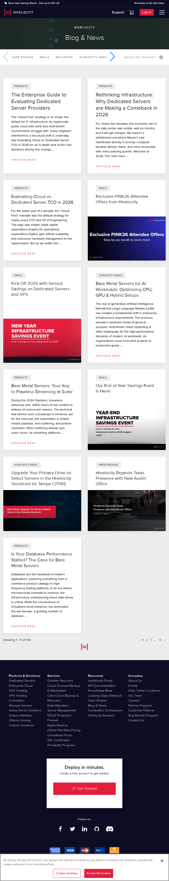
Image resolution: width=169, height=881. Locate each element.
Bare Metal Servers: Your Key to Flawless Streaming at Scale (42, 388)
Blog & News (97, 705)
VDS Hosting (18, 690)
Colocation (16, 700)
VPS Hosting (18, 696)
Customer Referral (141, 710)
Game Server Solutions (25, 710)
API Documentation (102, 686)
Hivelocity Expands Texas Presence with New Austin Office (121, 478)
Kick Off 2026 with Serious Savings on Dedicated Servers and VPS (40, 289)
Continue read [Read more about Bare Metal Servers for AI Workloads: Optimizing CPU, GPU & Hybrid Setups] (108, 355)
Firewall (52, 720)
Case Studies (22, 57)
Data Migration (57, 705)
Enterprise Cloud (21, 686)
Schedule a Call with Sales (149, 3)
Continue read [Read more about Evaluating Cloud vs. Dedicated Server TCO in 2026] (23, 253)
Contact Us (136, 720)
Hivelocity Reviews (101, 715)
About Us (135, 681)
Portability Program (61, 745)
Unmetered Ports (59, 735)
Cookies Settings (66, 874)
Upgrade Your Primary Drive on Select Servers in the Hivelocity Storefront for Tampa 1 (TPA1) (41, 478)
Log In (146, 12)
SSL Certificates (58, 740)
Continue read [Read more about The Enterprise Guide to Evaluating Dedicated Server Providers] (23, 159)
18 (160, 640)
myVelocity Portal (100, 681)
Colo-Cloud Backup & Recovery (63, 698)
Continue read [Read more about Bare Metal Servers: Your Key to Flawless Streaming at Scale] (23, 443)
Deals (44, 57)
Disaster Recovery (60, 681)
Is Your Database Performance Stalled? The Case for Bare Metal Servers (41, 559)
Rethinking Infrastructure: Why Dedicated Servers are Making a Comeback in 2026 (126, 105)
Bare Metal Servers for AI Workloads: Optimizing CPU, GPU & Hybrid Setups (124, 289)
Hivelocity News (93, 57)
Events (133, 686)
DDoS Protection (59, 715)
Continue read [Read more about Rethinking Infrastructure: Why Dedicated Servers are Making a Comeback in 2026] (108, 166)
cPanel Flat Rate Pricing (64, 730)
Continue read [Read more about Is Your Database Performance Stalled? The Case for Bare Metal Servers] (23, 626)
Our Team (135, 696)
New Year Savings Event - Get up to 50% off (33, 3)
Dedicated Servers (22, 681)
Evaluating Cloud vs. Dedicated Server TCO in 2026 (42, 199)
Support (118, 12)
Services (53, 676)
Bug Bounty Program (143, 715)
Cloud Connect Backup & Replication (63, 688)
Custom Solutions (21, 725)
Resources (95, 676)
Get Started (87, 788)
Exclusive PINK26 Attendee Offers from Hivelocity (122, 199)
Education (64, 57)
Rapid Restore (57, 725)
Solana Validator (20, 715)
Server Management (61, 710)
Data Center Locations (144, 690)
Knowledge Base (100, 690)
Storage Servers (20, 705)
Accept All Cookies (99, 874)
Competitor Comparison (105, 710)
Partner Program (140, 705)
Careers (134, 700)
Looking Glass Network (105, 696)
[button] (112, 56)
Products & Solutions (24, 676)
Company (135, 676)
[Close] (162, 861)
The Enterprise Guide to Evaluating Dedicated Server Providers (38, 101)
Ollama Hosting (20, 720)
